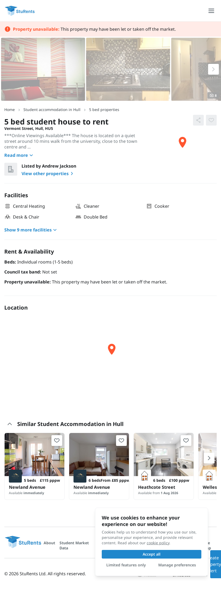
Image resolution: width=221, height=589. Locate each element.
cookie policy (158, 542)
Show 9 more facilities (31, 230)
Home (9, 109)
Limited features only (126, 564)
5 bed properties (104, 109)
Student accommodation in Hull (51, 109)
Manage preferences (177, 564)
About (49, 542)
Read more (19, 155)
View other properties (48, 173)
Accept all (151, 554)
